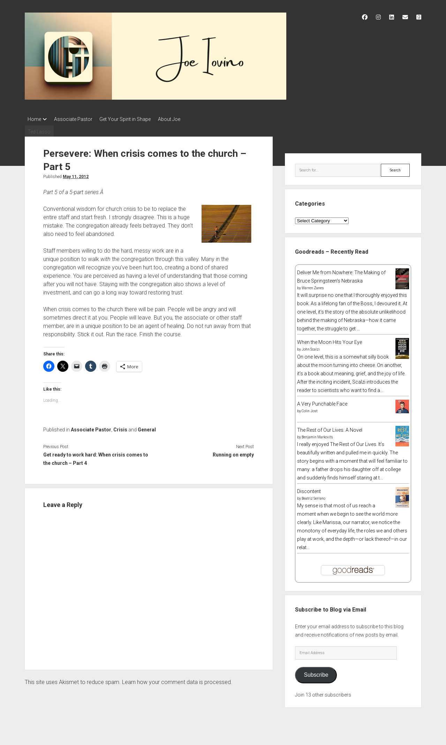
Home (34, 119)
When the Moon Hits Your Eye (329, 340)
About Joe (179, 119)
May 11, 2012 (76, 174)
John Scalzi (311, 348)
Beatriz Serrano (313, 496)
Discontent (309, 489)
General (147, 428)
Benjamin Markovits (317, 435)
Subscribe (316, 673)
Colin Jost (309, 409)
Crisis (120, 428)
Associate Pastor (76, 119)
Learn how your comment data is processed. (177, 680)
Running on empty (233, 453)
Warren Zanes (313, 286)
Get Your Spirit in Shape (131, 119)
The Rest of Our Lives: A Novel (329, 428)
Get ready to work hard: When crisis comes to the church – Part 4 (95, 457)
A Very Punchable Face (322, 402)
